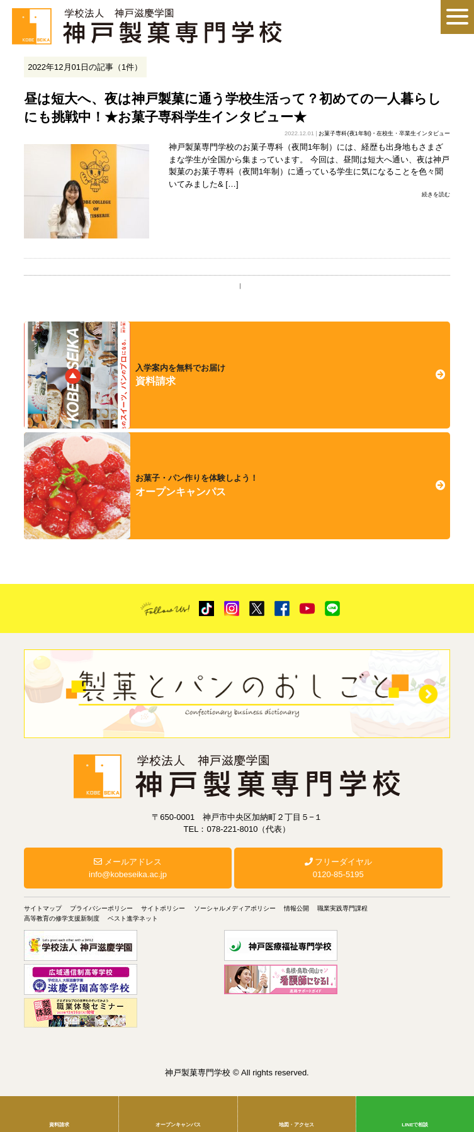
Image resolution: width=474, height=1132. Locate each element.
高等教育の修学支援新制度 (61, 918)
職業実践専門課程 (342, 908)
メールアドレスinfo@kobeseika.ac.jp (128, 868)
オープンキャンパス (178, 1125)
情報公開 (296, 908)
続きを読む (436, 194)
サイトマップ (43, 908)
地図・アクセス (296, 1125)
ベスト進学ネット (133, 918)
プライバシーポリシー (101, 908)
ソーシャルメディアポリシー (235, 908)
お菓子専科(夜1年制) (345, 133)
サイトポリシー (163, 908)
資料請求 (59, 1125)
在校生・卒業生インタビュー (413, 133)
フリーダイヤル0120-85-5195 (339, 868)
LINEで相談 (415, 1125)
